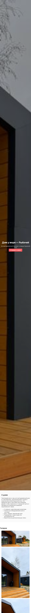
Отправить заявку (15, 250)
